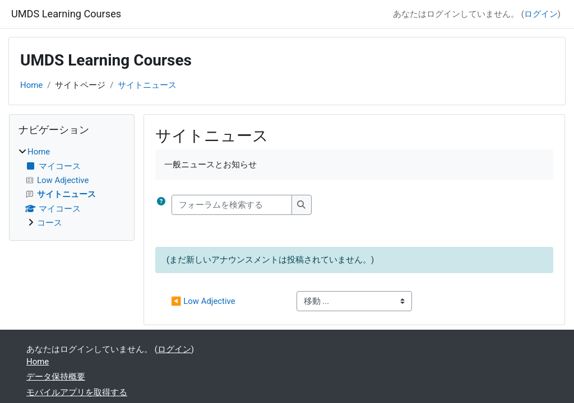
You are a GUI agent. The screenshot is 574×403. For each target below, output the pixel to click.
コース (49, 223)
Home (31, 85)
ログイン (541, 14)
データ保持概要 (55, 377)
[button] (163, 205)
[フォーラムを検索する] (232, 205)
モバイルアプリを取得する (76, 392)
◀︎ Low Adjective (203, 301)
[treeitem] (71, 187)
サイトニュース (147, 85)
